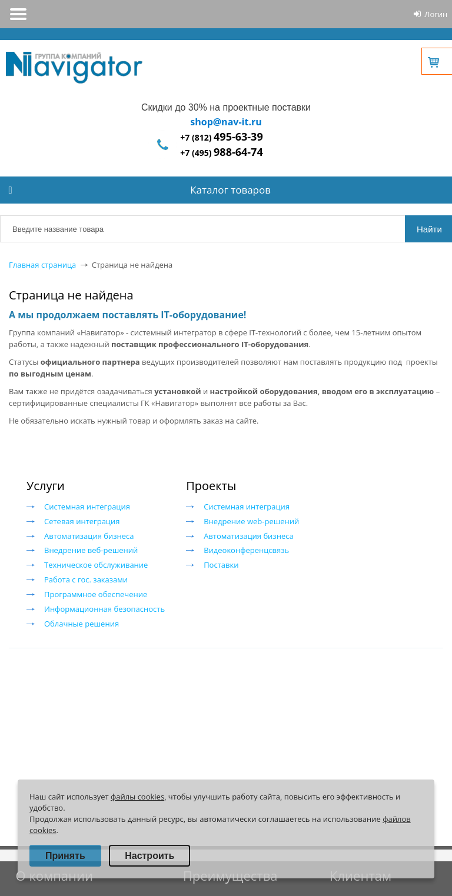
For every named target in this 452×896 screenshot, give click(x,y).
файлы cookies (137, 796)
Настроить (149, 856)
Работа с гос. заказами (86, 579)
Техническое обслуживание (96, 564)
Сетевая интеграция (81, 521)
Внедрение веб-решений (91, 550)
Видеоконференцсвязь (246, 550)
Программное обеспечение (95, 594)
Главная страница (42, 264)
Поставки (221, 564)
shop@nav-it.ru (225, 121)
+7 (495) (221, 152)
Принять (65, 856)
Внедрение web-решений (251, 521)
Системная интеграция (87, 506)
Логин (435, 14)
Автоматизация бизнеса (89, 536)
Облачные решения (81, 623)
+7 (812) (221, 137)
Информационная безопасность (104, 609)
